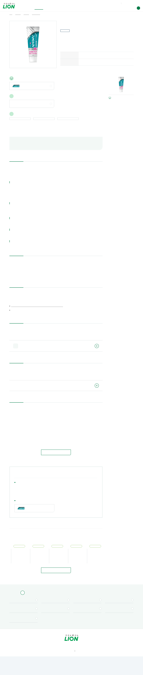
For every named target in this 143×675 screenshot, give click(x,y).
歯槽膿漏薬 (68, 492)
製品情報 (21, 641)
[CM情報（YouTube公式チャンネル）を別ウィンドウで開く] (119, 607)
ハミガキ (18, 492)
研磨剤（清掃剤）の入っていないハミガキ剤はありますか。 (37, 428)
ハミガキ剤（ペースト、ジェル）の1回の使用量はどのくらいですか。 (40, 445)
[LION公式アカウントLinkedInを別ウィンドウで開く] (81, 658)
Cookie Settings (102, 671)
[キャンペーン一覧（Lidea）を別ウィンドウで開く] (87, 607)
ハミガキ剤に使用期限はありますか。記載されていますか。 (37, 422)
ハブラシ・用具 (32, 492)
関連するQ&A (57, 147)
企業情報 (87, 641)
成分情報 (43, 147)
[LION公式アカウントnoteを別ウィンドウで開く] (75, 658)
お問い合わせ (114, 3)
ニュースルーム (104, 641)
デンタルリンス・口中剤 (50, 492)
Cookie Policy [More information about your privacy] (57, 672)
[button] (138, 8)
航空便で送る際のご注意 (25, 147)
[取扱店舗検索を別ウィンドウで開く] (55, 607)
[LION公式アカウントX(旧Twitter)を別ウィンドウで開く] (61, 658)
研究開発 (36, 641)
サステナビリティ (53, 641)
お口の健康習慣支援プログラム (27, 495)
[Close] (139, 670)
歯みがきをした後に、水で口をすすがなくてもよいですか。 (37, 439)
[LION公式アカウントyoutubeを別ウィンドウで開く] (68, 658)
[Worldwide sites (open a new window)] (131, 3)
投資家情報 (72, 641)
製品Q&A (105, 3)
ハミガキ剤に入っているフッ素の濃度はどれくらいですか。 (37, 433)
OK (117, 671)
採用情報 (121, 641)
